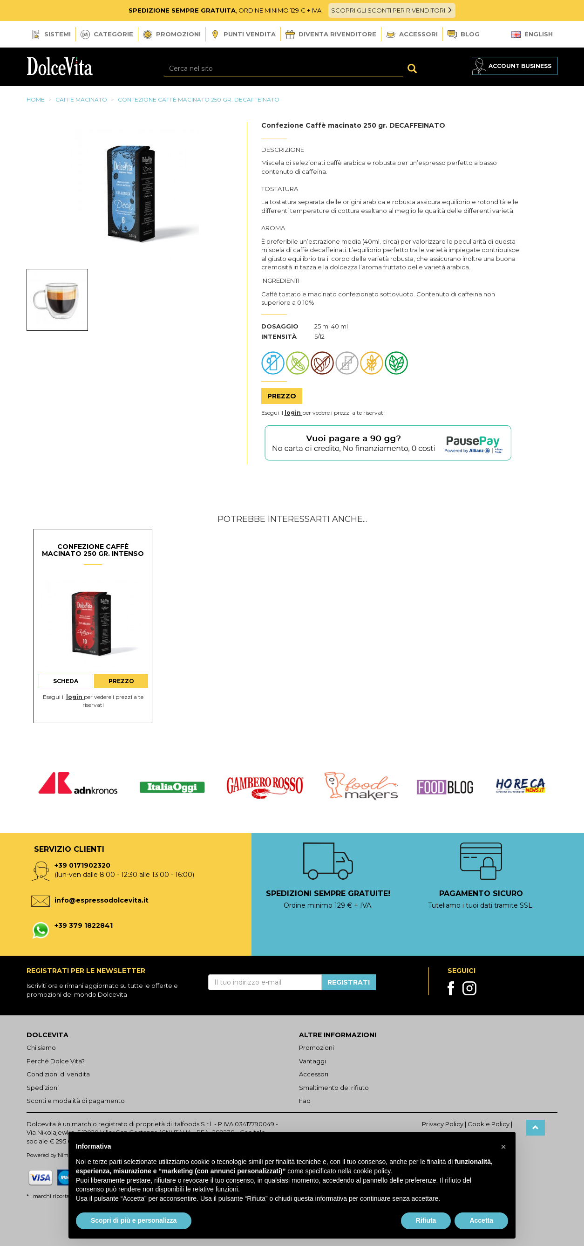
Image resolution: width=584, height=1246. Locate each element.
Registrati (348, 982)
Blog (464, 34)
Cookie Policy (488, 1124)
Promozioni (172, 34)
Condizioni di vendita (58, 1074)
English (532, 34)
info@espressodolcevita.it (101, 900)
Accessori (412, 34)
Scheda (65, 681)
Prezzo (281, 396)
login (293, 412)
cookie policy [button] (371, 1171)
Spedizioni (43, 1087)
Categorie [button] (107, 34)
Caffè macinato (81, 99)
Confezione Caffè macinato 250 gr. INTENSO (93, 550)
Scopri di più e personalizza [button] (134, 1220)
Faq (305, 1100)
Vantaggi (312, 1061)
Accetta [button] (481, 1220)
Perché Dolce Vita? (56, 1061)
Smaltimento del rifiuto (334, 1087)
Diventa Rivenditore (330, 34)
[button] (503, 1146)
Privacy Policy (442, 1124)
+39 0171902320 (82, 865)
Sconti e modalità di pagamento (76, 1100)
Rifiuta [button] (426, 1220)
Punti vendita (243, 34)
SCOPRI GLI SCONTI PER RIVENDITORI (392, 10)
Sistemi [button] (51, 34)
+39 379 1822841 (83, 925)
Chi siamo (41, 1047)
